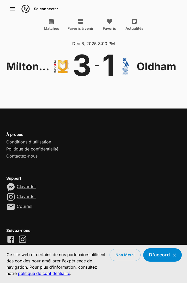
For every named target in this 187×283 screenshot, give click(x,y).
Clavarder (26, 186)
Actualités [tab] (134, 24)
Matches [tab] (51, 24)
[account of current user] (12, 9)
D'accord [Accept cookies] (162, 255)
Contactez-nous (22, 156)
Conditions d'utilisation (28, 141)
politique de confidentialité (44, 273)
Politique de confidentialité (32, 149)
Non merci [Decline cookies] (125, 255)
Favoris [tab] (109, 24)
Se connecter (46, 9)
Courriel (24, 206)
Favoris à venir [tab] (80, 24)
